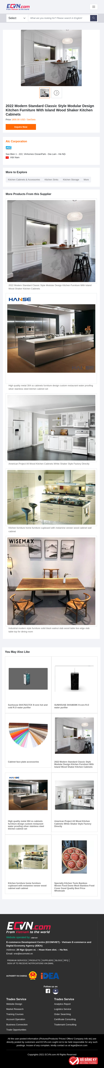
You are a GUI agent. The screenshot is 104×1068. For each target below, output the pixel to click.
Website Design (14, 1004)
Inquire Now (20, 127)
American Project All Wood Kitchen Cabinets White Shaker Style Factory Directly (49, 463)
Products (34, 960)
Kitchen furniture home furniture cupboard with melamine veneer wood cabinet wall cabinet (27, 886)
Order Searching (62, 1014)
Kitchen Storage (71, 179)
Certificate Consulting (65, 1019)
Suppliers (47, 960)
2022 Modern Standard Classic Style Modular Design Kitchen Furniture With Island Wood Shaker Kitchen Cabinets (74, 764)
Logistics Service (62, 1009)
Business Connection (17, 1024)
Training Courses (15, 1014)
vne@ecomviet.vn (23, 953)
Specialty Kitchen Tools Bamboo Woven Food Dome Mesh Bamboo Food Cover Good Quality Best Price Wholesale (74, 887)
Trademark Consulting (65, 1024)
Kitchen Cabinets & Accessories (24, 179)
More (86, 179)
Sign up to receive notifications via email (30, 963)
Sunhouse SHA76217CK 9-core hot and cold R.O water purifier (27, 706)
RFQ (66, 960)
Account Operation (15, 1019)
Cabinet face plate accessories (23, 762)
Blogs (58, 960)
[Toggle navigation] (94, 7)
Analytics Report (62, 1004)
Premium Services (17, 960)
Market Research (15, 1009)
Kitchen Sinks (51, 179)
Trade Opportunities (16, 1029)
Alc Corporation (16, 141)
